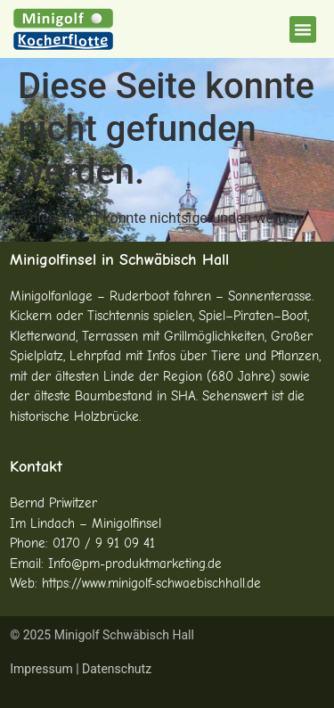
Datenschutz (116, 669)
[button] (302, 29)
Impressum (41, 669)
